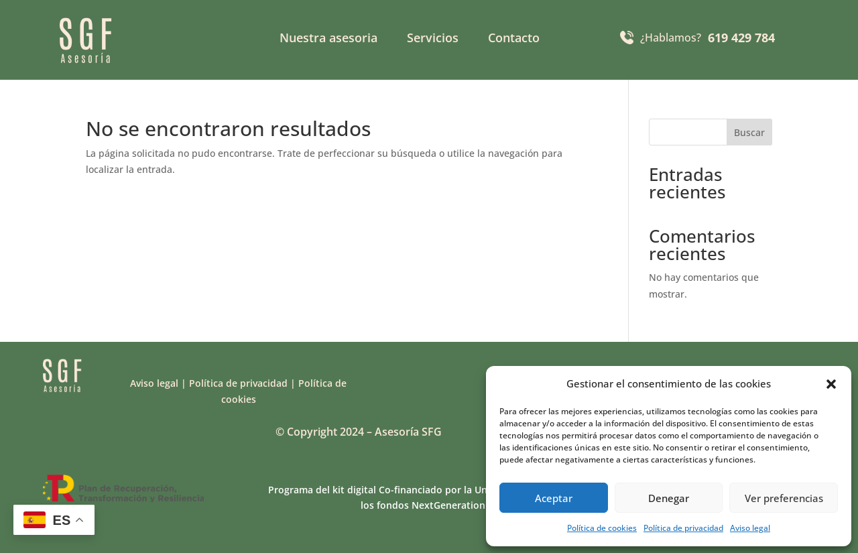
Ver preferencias (784, 498)
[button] (831, 384)
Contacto (514, 39)
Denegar (668, 498)
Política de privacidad (683, 528)
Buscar (749, 132)
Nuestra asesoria (328, 39)
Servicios (432, 39)
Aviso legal (750, 528)
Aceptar (553, 498)
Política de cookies (602, 528)
